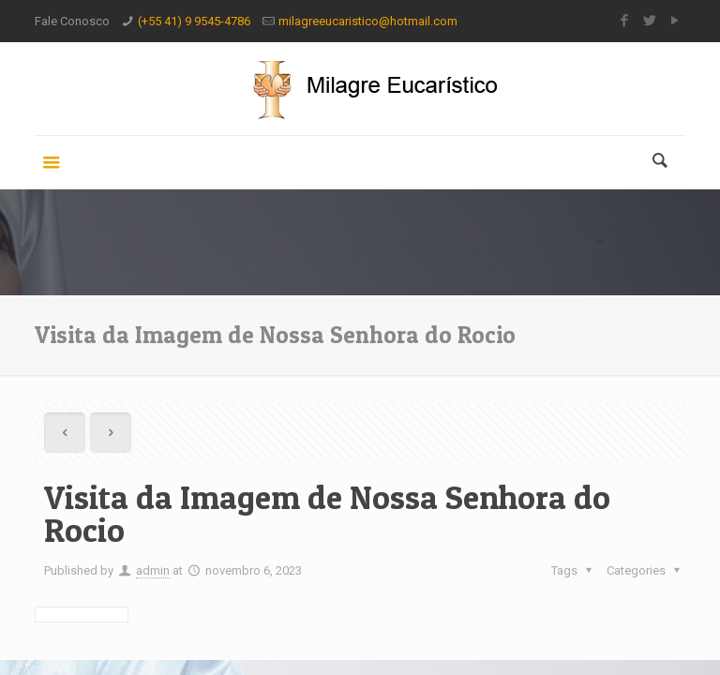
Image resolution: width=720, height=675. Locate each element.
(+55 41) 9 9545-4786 (194, 21)
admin (153, 570)
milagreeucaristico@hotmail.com (368, 21)
